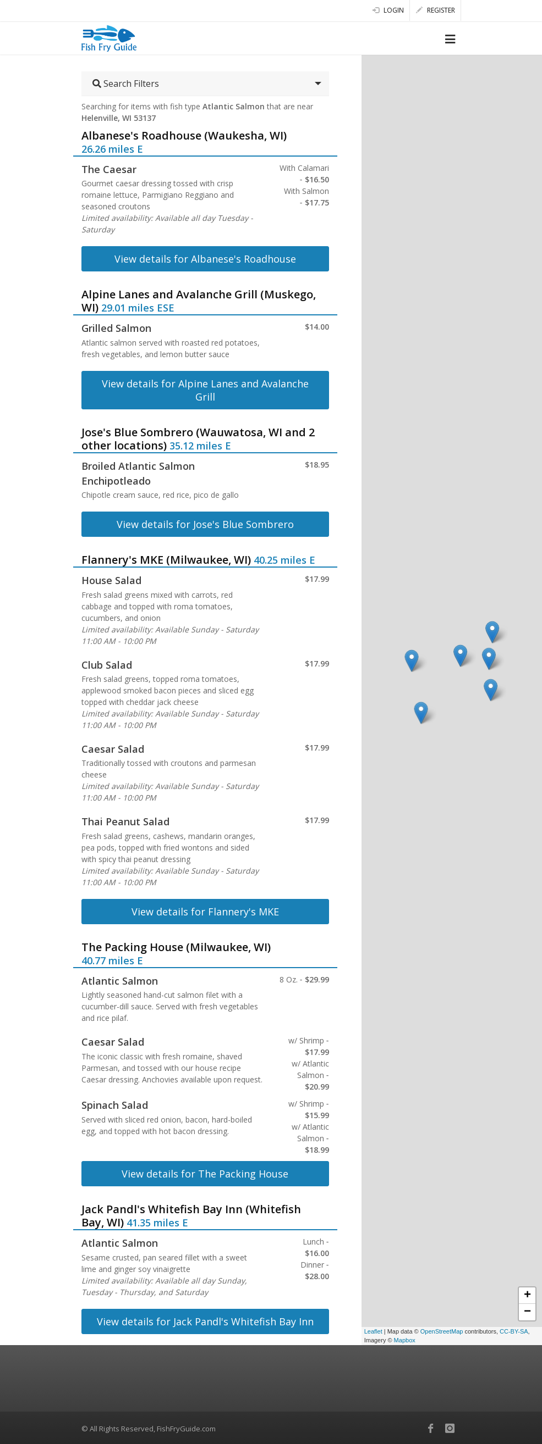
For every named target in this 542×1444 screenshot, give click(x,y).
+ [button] (527, 1295)
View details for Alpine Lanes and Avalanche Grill (205, 390)
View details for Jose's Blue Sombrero (205, 524)
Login (388, 10)
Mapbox (404, 1340)
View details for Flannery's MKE (205, 911)
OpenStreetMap (441, 1331)
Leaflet (373, 1331)
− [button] (527, 1312)
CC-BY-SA (514, 1331)
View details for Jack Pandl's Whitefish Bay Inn (205, 1321)
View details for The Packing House (205, 1173)
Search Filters (125, 83)
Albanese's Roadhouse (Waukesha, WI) (184, 135)
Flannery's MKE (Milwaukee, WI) (166, 559)
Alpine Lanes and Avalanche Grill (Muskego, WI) (198, 301)
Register (435, 10)
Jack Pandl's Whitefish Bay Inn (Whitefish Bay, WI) (191, 1216)
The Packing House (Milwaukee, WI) (176, 947)
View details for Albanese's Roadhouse (205, 258)
